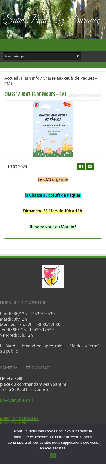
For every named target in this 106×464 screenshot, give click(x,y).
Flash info (30, 78)
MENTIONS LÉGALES (19, 419)
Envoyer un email (16, 400)
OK (53, 455)
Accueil (11, 78)
